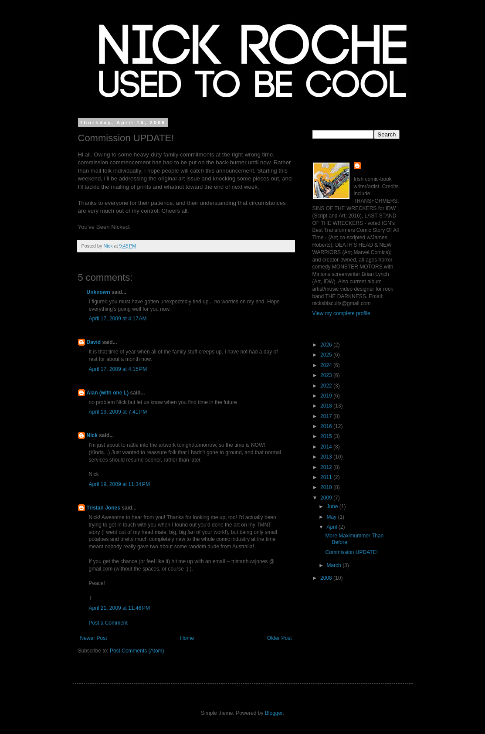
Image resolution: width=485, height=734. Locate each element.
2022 (326, 386)
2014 (326, 447)
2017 (326, 416)
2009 (326, 498)
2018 (326, 406)
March (334, 565)
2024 (326, 365)
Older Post (279, 638)
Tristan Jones (103, 508)
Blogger (274, 713)
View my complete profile (341, 313)
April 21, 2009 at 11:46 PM (119, 608)
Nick (92, 435)
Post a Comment (108, 623)
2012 (326, 467)
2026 (326, 345)
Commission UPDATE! (351, 552)
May (332, 517)
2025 (326, 355)
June (332, 506)
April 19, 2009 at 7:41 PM (118, 412)
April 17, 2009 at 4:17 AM (118, 319)
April (332, 527)
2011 (326, 477)
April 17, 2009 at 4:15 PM (118, 369)
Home (187, 638)
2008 (326, 578)
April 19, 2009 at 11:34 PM (119, 484)
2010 (326, 487)
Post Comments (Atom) (137, 651)
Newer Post (93, 638)
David (94, 342)
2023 (326, 375)
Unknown (98, 292)
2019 (326, 396)
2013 (326, 457)
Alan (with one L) (108, 393)
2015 (326, 436)
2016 (326, 426)
